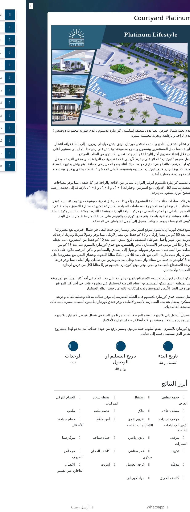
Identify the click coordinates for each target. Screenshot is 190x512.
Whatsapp (133, 506)
